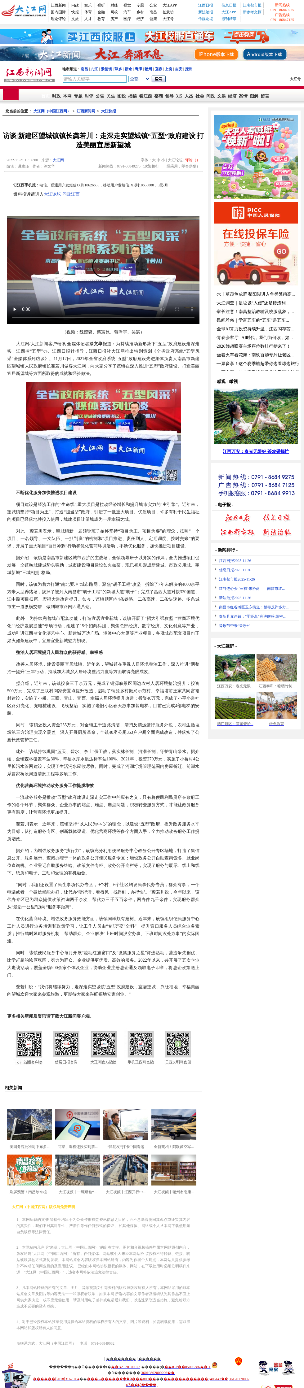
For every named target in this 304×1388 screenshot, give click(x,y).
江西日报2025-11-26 (235, 561)
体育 (88, 12)
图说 (121, 96)
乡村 (140, 12)
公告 (100, 96)
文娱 (221, 96)
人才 (88, 19)
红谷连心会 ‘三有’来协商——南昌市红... (252, 588)
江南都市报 (252, 5)
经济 (140, 19)
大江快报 (108, 111)
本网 (67, 96)
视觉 (127, 5)
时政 (56, 96)
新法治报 (205, 12)
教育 (101, 19)
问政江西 (71, 194)
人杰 (189, 96)
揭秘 (132, 96)
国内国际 (58, 12)
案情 (243, 96)
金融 (101, 12)
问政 (75, 5)
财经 (114, 5)
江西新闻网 (86, 111)
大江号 (168, 19)
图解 (254, 96)
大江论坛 (52, 194)
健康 (153, 19)
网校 (114, 12)
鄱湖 (158, 96)
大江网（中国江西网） (52, 111)
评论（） (192, 160)
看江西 (145, 96)
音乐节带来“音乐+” (234, 626)
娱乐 (88, 5)
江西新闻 (58, 5)
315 (179, 96)
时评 (89, 96)
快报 (75, 12)
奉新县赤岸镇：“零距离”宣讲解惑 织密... (252, 616)
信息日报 (228, 5)
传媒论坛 (205, 19)
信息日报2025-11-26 (235, 570)
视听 (101, 5)
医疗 (127, 19)
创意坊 (168, 12)
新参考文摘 (252, 12)
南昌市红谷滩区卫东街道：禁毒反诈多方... (254, 607)
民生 (110, 96)
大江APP (170, 5)
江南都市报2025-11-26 (237, 579)
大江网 (58, 160)
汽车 (127, 12)
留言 (265, 96)
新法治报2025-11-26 (235, 598)
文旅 (75, 19)
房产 (114, 19)
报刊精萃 (228, 19)
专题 (140, 5)
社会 (199, 96)
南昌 (153, 12)
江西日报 (205, 5)
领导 (169, 96)
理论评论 (58, 19)
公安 (153, 5)
